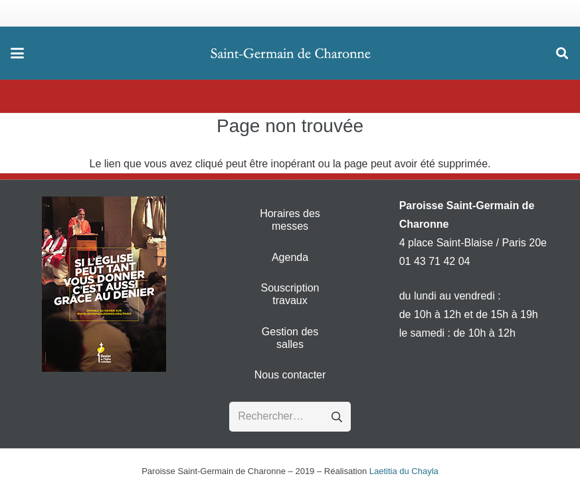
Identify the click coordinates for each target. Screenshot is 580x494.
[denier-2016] (104, 284)
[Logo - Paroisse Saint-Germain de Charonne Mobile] (291, 53)
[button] (17, 53)
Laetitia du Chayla (403, 471)
